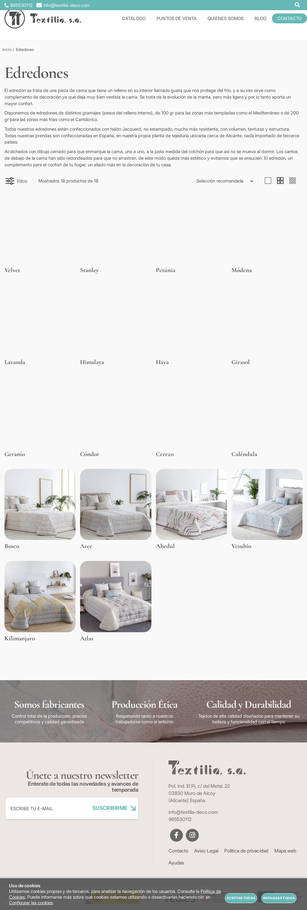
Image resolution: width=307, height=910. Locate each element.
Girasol (240, 362)
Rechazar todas (279, 898)
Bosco (11, 546)
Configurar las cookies (31, 903)
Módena (241, 270)
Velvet (12, 270)
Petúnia (165, 270)
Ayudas (176, 863)
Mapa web (285, 851)
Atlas (86, 638)
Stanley (89, 270)
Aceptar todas (241, 898)
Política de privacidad (246, 851)
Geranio (14, 454)
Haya (162, 362)
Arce (86, 546)
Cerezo (165, 454)
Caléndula (244, 454)
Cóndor (89, 454)
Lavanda (14, 362)
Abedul (165, 546)
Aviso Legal (206, 851)
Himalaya (92, 362)
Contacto (178, 851)
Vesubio (241, 546)
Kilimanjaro (19, 638)
